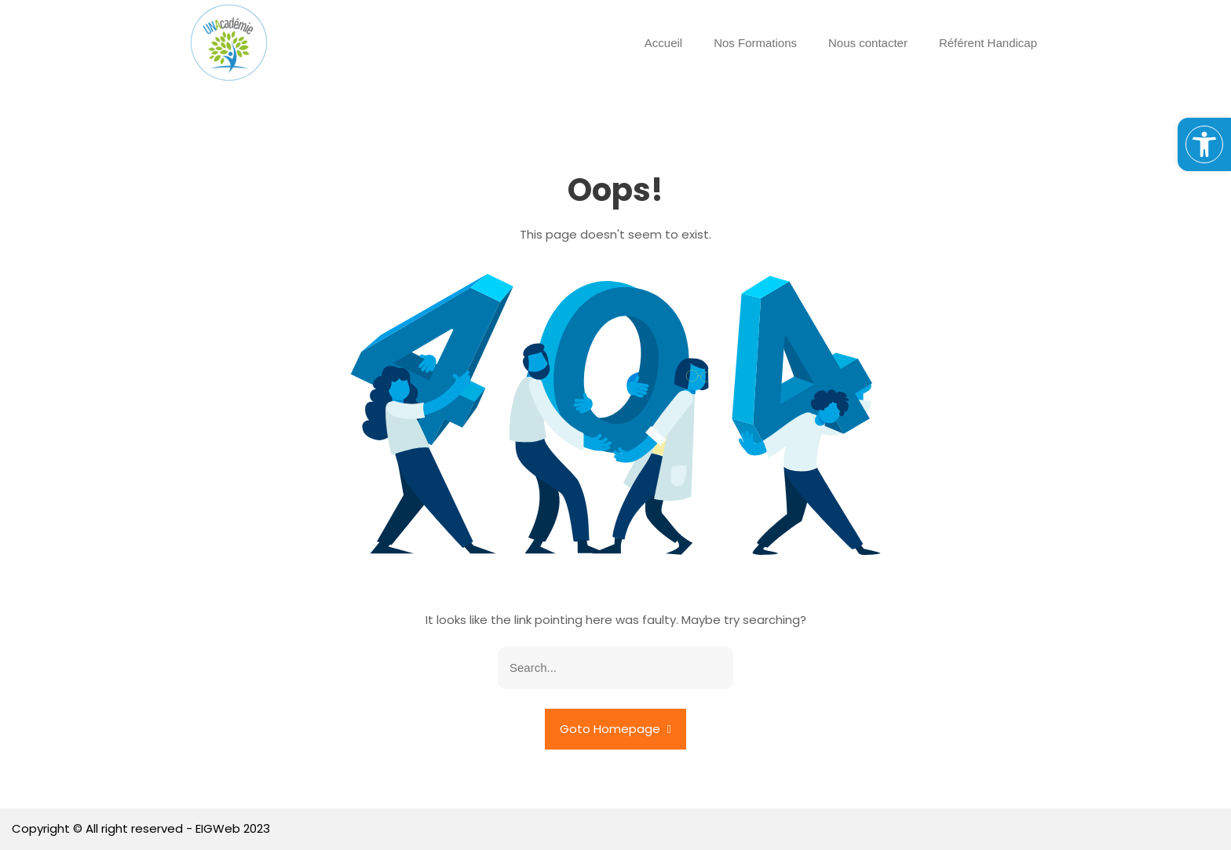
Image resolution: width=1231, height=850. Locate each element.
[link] (1204, 144)
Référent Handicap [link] (988, 42)
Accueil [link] (663, 42)
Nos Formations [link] (755, 42)
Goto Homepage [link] (615, 728)
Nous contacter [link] (868, 42)
